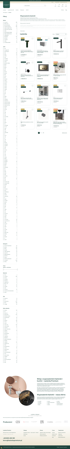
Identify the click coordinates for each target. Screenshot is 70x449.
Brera (10, 76)
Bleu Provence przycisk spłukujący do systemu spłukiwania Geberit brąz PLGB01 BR (43, 76)
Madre (10, 158)
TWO (10, 225)
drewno (10, 277)
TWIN (10, 222)
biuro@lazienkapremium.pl (63, 2)
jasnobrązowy (10, 333)
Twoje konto (61, 430)
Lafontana (10, 144)
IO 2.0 (10, 135)
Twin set (10, 223)
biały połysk (10, 314)
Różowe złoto (10, 349)
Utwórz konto (60, 435)
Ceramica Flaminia (10, 26)
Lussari (10, 157)
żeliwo (10, 292)
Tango (10, 209)
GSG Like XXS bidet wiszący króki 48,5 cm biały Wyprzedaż (59, 75)
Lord (10, 155)
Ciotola (10, 84)
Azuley (10, 61)
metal (10, 285)
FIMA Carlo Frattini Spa (10, 29)
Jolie (10, 139)
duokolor (10, 330)
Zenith (10, 239)
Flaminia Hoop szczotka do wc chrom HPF (27, 122)
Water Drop (10, 232)
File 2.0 (10, 109)
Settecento (10, 196)
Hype (10, 131)
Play (10, 178)
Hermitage (10, 125)
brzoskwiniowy (10, 317)
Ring (10, 186)
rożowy (10, 347)
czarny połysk (10, 326)
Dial (10, 93)
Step (10, 206)
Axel (10, 57)
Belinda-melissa (10, 63)
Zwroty (25, 435)
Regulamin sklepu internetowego (45, 432)
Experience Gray (10, 105)
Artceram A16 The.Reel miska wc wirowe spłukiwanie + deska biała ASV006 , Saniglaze (42, 52)
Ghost (10, 122)
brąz (10, 318)
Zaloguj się (60, 434)
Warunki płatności (43, 434)
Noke (10, 171)
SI (10, 197)
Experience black (10, 102)
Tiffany (10, 215)
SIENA (10, 199)
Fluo (10, 113)
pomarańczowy (10, 346)
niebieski (10, 342)
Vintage (10, 304)
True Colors (10, 219)
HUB (10, 129)
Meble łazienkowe (10, 254)
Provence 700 (10, 181)
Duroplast (10, 279)
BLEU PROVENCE (10, 25)
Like (10, 148)
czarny (10, 323)
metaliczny (10, 336)
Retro (10, 302)
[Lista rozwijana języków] (52, 2)
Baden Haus (10, 23)
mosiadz (10, 286)
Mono (10, 165)
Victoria (10, 229)
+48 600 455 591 (57, 2)
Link (10, 152)
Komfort (10, 142)
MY (10, 168)
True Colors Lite (10, 220)
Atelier (10, 55)
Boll (10, 70)
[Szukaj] (35, 6)
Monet (10, 164)
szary (10, 353)
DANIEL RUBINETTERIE (10, 28)
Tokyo (10, 216)
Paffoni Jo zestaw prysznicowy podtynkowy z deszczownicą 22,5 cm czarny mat (27, 76)
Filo (10, 110)
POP (10, 180)
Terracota (10, 213)
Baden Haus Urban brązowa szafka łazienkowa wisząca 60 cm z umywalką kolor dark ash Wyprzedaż (59, 123)
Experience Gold (10, 103)
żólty (10, 362)
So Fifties (10, 200)
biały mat (10, 313)
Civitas (10, 86)
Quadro (10, 184)
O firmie (53, 432)
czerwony (10, 327)
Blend (10, 64)
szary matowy (10, 355)
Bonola (10, 71)
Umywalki (10, 260)
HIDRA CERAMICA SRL (10, 33)
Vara (10, 228)
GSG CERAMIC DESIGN (10, 32)
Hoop (10, 128)
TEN (10, 212)
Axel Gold (10, 60)
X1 (10, 238)
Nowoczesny (10, 301)
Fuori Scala (10, 116)
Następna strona (64, 132)
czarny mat (10, 324)
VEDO (10, 41)
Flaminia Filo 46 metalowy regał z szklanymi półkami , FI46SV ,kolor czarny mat (42, 99)
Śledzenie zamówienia (61, 432)
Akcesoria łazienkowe (10, 245)
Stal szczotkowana (10, 352)
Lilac (10, 151)
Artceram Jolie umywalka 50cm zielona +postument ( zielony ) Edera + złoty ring (27, 52)
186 (43, 132)
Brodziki (10, 250)
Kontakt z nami (54, 434)
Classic (10, 87)
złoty (10, 360)
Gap (10, 119)
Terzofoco (10, 39)
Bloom (10, 67)
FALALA (10, 106)
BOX (10, 74)
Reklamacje (25, 434)
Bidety (10, 248)
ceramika (10, 276)
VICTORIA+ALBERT (10, 42)
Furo (10, 118)
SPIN (10, 203)
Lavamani (10, 145)
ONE (10, 174)
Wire (10, 235)
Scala (10, 193)
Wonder (10, 236)
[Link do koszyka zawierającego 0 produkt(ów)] (62, 5)
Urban (10, 226)
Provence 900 (10, 183)
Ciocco (10, 83)
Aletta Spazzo (10, 51)
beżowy (10, 310)
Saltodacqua (10, 191)
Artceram (10, 22)
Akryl (10, 274)
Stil (10, 207)
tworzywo (10, 289)
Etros (10, 97)
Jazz (10, 136)
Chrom (10, 321)
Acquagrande (10, 50)
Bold (10, 68)
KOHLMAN (10, 36)
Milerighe (10, 160)
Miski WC (10, 255)
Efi (10, 94)
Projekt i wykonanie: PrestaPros (62, 447)
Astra (10, 54)
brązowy (10, 320)
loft (10, 299)
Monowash (10, 167)
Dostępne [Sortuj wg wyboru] (61, 34)
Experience (10, 100)
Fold (10, 115)
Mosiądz (10, 340)
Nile (10, 170)
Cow (10, 90)
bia (10, 311)
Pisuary (10, 257)
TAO (10, 210)
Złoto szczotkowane (10, 359)
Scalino (10, 194)
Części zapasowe (10, 251)
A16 (10, 48)
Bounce (10, 73)
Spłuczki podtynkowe (10, 258)
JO (10, 138)
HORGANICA (10, 35)
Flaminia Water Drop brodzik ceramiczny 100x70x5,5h (58, 98)
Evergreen (10, 99)
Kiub (10, 141)
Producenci (54, 435)
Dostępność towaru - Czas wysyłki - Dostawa (31, 432)
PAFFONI (10, 38)
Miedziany (10, 337)
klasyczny (10, 298)
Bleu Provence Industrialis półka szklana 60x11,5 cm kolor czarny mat (27, 98)
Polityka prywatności (43, 435)
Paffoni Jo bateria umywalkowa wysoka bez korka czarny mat (58, 51)
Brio (10, 77)
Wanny (10, 261)
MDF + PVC (10, 283)
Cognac (10, 89)
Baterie (10, 247)
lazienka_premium (35, 414)
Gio (10, 123)
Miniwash (10, 161)
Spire (10, 204)
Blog (53, 437)
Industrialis (10, 132)
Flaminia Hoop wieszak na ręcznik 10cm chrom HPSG (42, 122)
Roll (10, 187)
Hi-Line (10, 126)
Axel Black (10, 58)
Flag (10, 112)
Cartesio (10, 81)
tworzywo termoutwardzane (10, 290)
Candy (10, 80)
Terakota (10, 356)
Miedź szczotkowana (10, 339)
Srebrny (10, 350)
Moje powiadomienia (61, 437)
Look (10, 154)
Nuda (10, 173)
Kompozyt (10, 280)
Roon (10, 190)
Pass (10, 177)
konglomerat (10, 282)
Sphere (10, 202)
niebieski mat (10, 343)
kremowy (10, 334)
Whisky (10, 233)
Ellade (10, 96)
